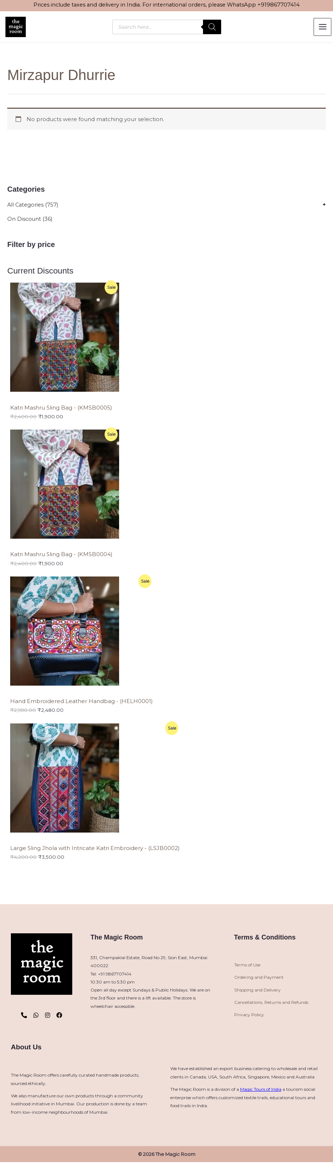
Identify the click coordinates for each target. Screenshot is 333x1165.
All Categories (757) (33, 206)
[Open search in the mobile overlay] (166, 27)
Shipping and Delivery (257, 991)
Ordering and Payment (259, 979)
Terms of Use (247, 966)
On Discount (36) (30, 220)
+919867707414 (278, 4)
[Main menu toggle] (322, 27)
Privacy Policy (249, 1016)
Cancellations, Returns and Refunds (271, 1003)
